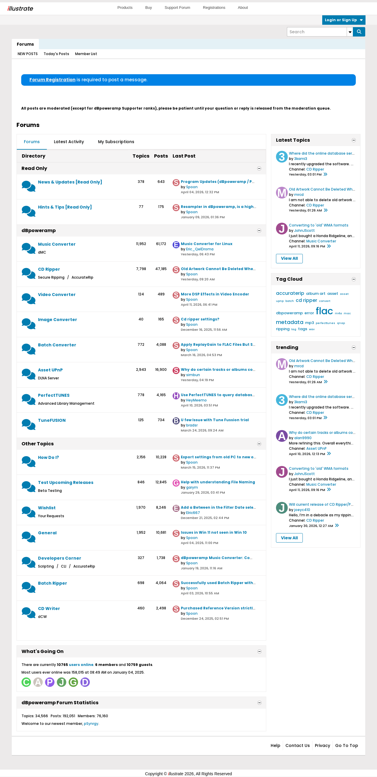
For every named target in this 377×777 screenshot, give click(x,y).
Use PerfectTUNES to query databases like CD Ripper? (234, 394)
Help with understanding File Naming (218, 482)
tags (302, 329)
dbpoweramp (289, 313)
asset (332, 293)
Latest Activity (69, 142)
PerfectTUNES (54, 395)
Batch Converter (57, 345)
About (243, 7)
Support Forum (177, 7)
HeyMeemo (196, 400)
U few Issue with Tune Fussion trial (215, 419)
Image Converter (57, 320)
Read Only (34, 168)
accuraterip (290, 293)
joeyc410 (302, 509)
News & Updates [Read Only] (70, 182)
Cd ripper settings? (200, 319)
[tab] (32, 142)
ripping (283, 329)
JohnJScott (304, 230)
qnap (341, 323)
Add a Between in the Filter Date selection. (223, 507)
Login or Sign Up (344, 19)
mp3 (309, 322)
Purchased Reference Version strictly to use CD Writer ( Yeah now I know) (254, 608)
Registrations (214, 7)
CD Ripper (49, 269)
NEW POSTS (28, 53)
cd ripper (306, 300)
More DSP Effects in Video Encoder (215, 294)
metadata (289, 322)
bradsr (192, 425)
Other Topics (38, 443)
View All (289, 258)
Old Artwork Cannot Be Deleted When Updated (227, 268)
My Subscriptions (116, 142)
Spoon (192, 186)
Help (275, 745)
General (47, 533)
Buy (148, 7)
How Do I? (48, 457)
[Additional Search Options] (350, 32)
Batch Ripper (52, 583)
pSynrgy (91, 723)
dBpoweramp (39, 230)
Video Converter (57, 294)
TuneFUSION (52, 420)
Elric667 (193, 512)
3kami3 (300, 158)
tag (293, 329)
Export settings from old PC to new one (220, 456)
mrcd (299, 194)
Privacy (322, 745)
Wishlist (47, 508)
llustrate (20, 8)
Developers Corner (59, 558)
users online (81, 664)
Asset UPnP (50, 370)
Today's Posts (56, 53)
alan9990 (303, 437)
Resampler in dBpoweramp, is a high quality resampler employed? (247, 206)
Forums (25, 44)
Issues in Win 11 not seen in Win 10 (214, 532)
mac (347, 313)
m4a (338, 313)
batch (289, 301)
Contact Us (297, 745)
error (309, 313)
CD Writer (49, 608)
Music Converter (57, 244)
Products (125, 7)
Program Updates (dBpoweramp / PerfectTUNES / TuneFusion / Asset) (250, 181)
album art (315, 293)
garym (192, 487)
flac (324, 311)
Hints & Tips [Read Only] (65, 207)
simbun (193, 374)
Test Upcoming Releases (65, 482)
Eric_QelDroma (200, 249)
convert (324, 301)
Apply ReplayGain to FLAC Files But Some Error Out (231, 344)
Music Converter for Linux (206, 243)
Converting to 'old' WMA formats (318, 225)
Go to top (346, 745)
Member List (86, 53)
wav (312, 329)
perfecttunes (325, 323)
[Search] (320, 32)
